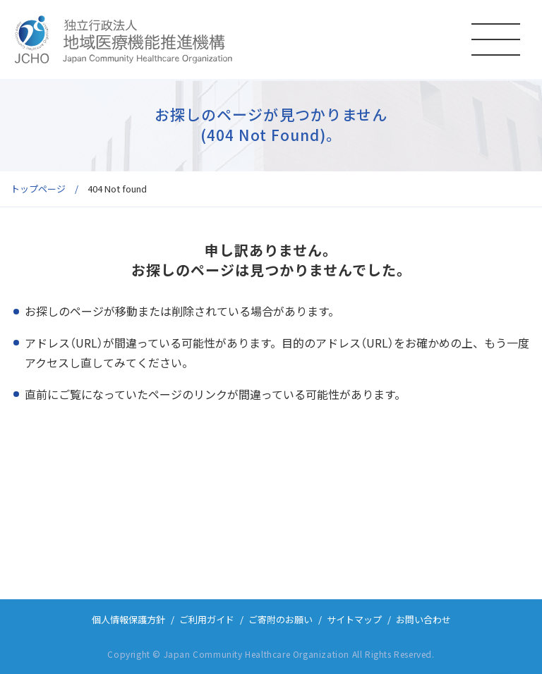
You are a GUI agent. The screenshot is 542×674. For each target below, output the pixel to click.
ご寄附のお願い (280, 619)
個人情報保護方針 (128, 619)
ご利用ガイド (206, 619)
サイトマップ (354, 619)
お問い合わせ (423, 619)
